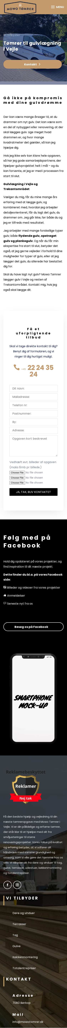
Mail (18, 1014)
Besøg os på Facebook (31, 627)
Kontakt (30, 64)
